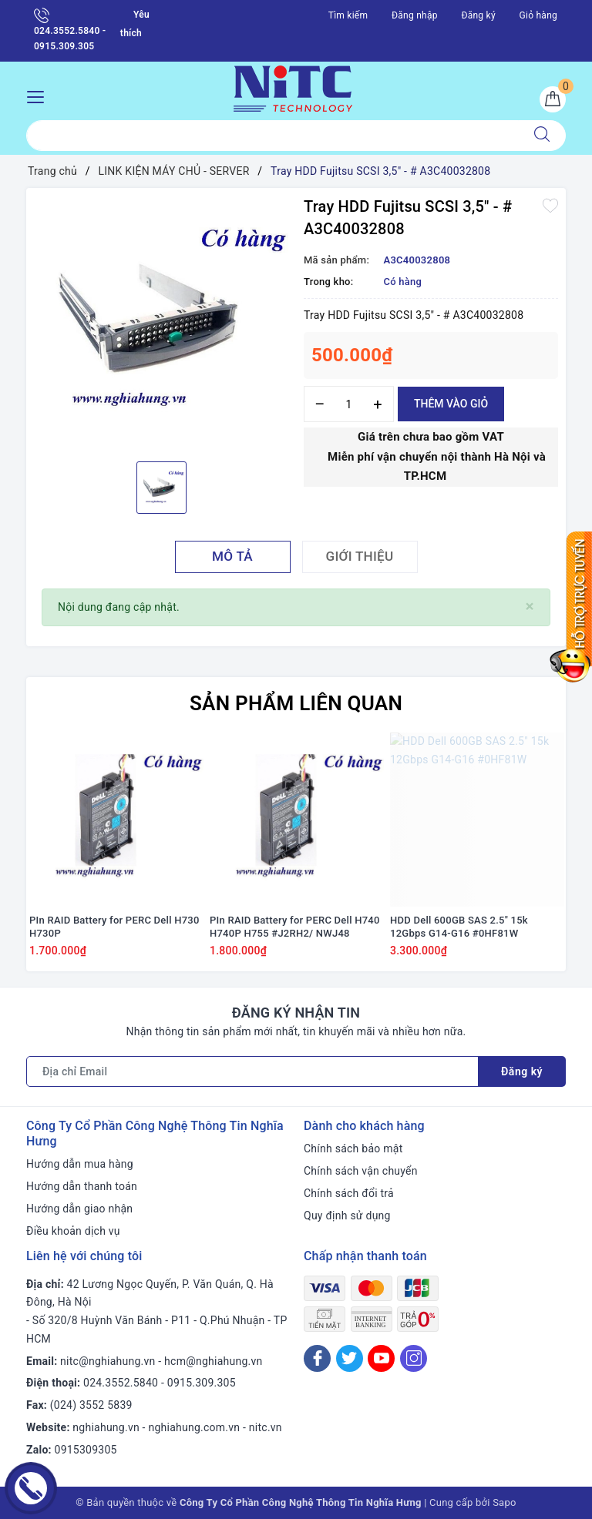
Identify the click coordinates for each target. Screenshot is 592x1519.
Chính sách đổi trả (349, 1193)
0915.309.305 (201, 1382)
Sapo (504, 1502)
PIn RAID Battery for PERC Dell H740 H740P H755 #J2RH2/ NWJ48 (295, 926)
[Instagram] (413, 1358)
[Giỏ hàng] (553, 99)
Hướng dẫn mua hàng (79, 1164)
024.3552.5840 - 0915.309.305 (70, 30)
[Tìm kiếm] (542, 135)
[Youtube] (381, 1358)
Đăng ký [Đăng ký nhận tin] (522, 1071)
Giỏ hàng (538, 15)
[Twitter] (349, 1358)
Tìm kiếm (348, 15)
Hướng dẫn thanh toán (81, 1186)
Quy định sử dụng (347, 1215)
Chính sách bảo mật (353, 1148)
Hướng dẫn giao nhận (79, 1208)
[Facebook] (317, 1358)
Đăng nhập (415, 15)
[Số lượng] (348, 404)
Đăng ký (478, 15)
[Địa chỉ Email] (252, 1071)
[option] (161, 323)
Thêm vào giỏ (451, 403)
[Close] (530, 606)
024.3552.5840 (120, 1382)
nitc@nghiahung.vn (107, 1361)
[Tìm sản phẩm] (272, 135)
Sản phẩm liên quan (296, 703)
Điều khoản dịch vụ (73, 1231)
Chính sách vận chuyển (361, 1171)
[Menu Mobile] (39, 95)
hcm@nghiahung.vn (213, 1361)
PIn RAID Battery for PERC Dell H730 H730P (114, 926)
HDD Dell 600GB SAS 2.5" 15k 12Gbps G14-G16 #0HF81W (459, 926)
